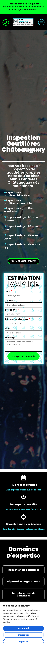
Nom (8, 291)
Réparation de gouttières (23, 581)
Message (10, 337)
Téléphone (11, 309)
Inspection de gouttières (12, 202)
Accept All (23, 628)
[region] (23, 624)
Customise (23, 635)
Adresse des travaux (16, 319)
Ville (7, 328)
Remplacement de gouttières (23, 594)
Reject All (23, 641)
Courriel (9, 300)
